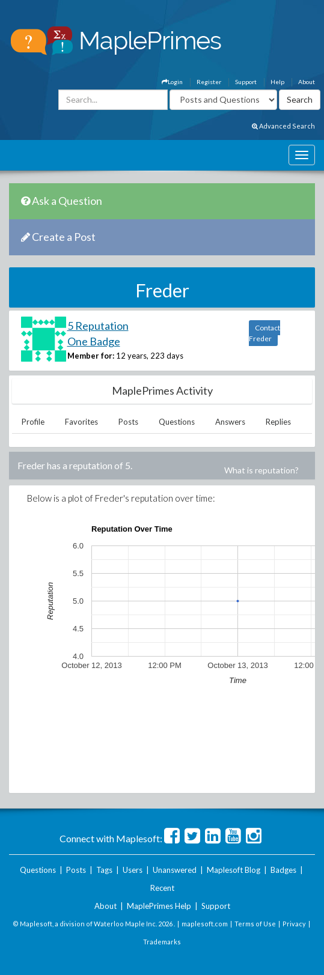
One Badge (93, 341)
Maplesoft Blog (233, 870)
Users (132, 870)
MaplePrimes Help (159, 906)
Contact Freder (264, 333)
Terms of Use (255, 924)
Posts (128, 422)
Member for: (90, 355)
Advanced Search (283, 126)
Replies (278, 422)
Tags (104, 870)
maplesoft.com (205, 924)
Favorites (81, 422)
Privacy (294, 924)
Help (277, 81)
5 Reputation (98, 325)
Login (172, 81)
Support (246, 81)
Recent (162, 888)
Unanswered (175, 870)
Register (209, 81)
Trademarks (162, 942)
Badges (283, 870)
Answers (230, 422)
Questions (177, 422)
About (306, 81)
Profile (33, 422)
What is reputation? (261, 470)
